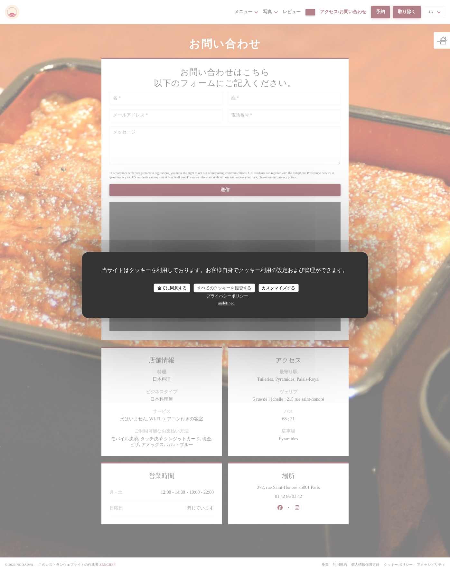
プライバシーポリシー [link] (227, 296)
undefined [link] (226, 303)
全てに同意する (172, 287)
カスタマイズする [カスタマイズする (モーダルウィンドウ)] (278, 287)
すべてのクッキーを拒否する (224, 287)
